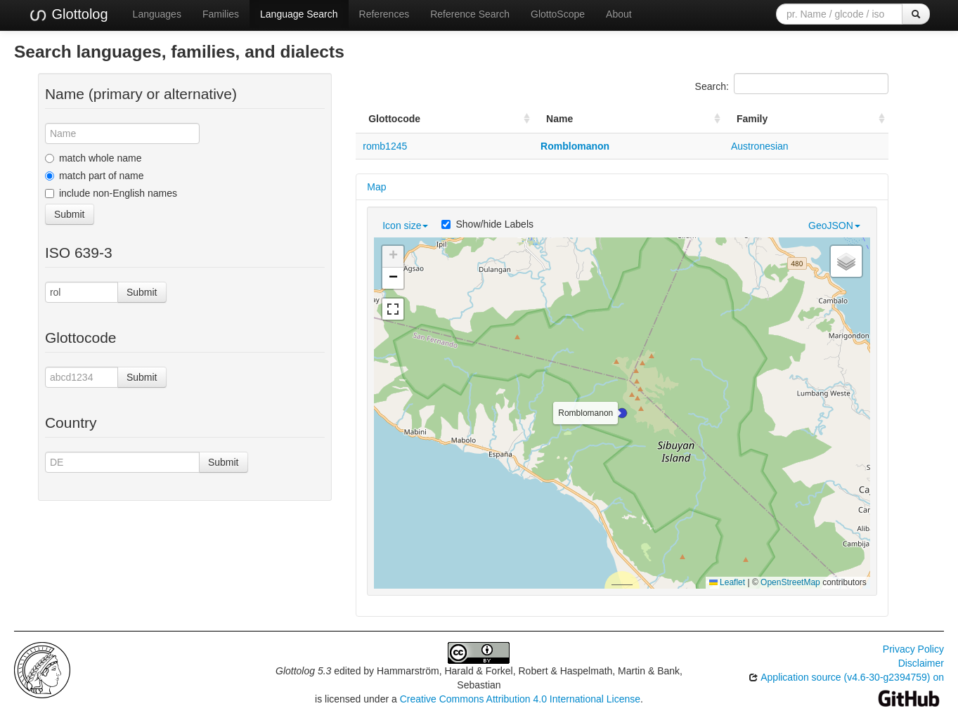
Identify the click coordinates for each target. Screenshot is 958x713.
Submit (69, 214)
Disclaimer (921, 663)
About (619, 14)
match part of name (94, 175)
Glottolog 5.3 (303, 670)
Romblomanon (575, 146)
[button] (622, 413)
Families (220, 14)
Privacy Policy (913, 649)
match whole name (93, 158)
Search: (791, 83)
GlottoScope (558, 14)
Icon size (405, 225)
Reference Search (470, 14)
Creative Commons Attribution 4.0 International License (520, 699)
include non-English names (111, 193)
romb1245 (385, 146)
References (384, 14)
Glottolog (68, 14)
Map (376, 186)
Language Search (299, 14)
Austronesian (760, 146)
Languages (157, 14)
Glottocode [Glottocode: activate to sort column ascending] (394, 118)
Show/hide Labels (487, 224)
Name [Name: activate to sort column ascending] (559, 118)
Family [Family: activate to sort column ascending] (752, 118)
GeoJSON (834, 225)
